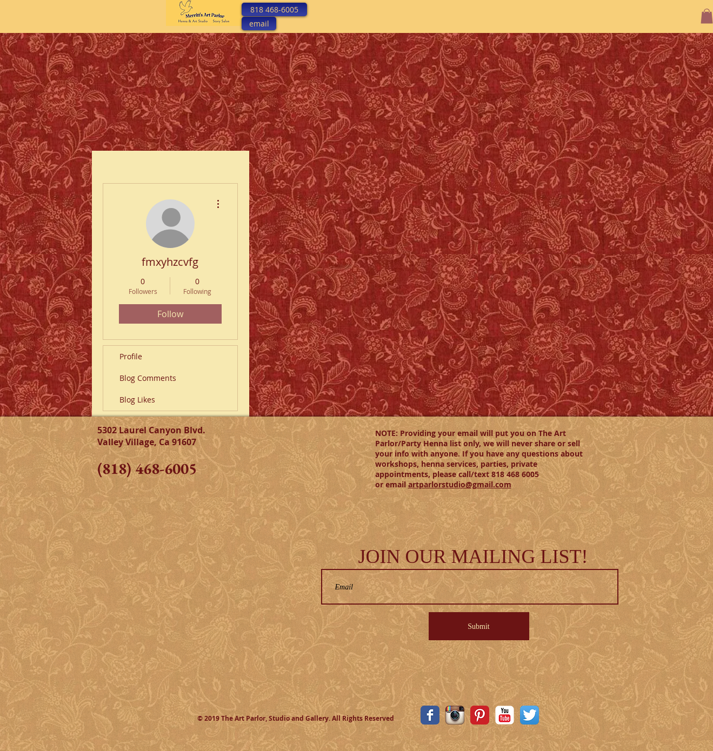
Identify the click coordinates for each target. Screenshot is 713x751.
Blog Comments (147, 378)
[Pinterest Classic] (479, 715)
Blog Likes (137, 399)
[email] (259, 23)
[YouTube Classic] (504, 715)
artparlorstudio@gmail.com (459, 484)
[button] (707, 16)
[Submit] (479, 626)
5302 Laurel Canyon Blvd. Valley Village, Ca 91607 (151, 436)
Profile (130, 356)
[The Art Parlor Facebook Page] (430, 715)
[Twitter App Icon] (529, 715)
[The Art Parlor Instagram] (454, 715)
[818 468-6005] (274, 9)
